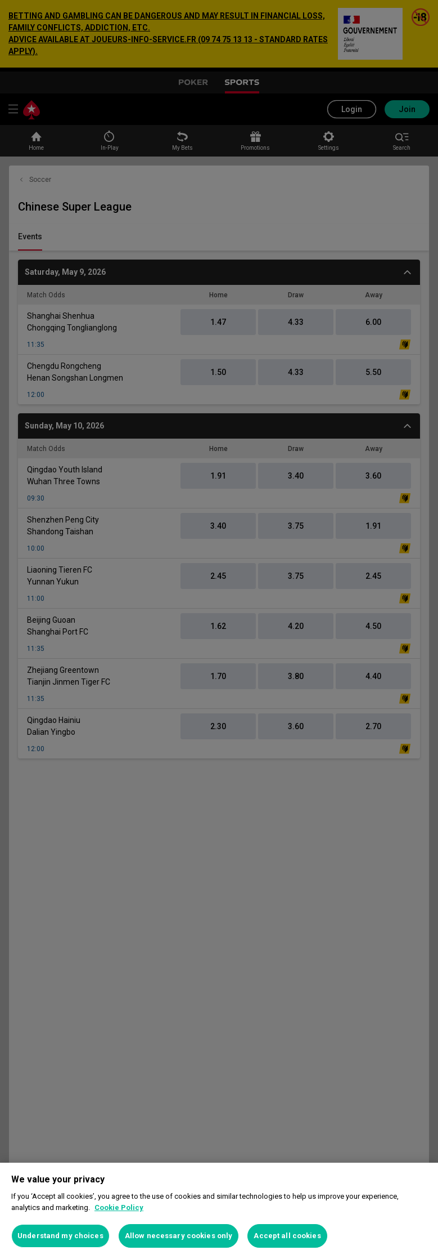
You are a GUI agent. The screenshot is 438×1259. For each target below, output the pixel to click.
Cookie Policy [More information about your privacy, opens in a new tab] (118, 1207)
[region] (219, 1211)
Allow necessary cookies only (179, 1235)
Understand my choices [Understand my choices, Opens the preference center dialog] (60, 1235)
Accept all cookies (287, 1235)
